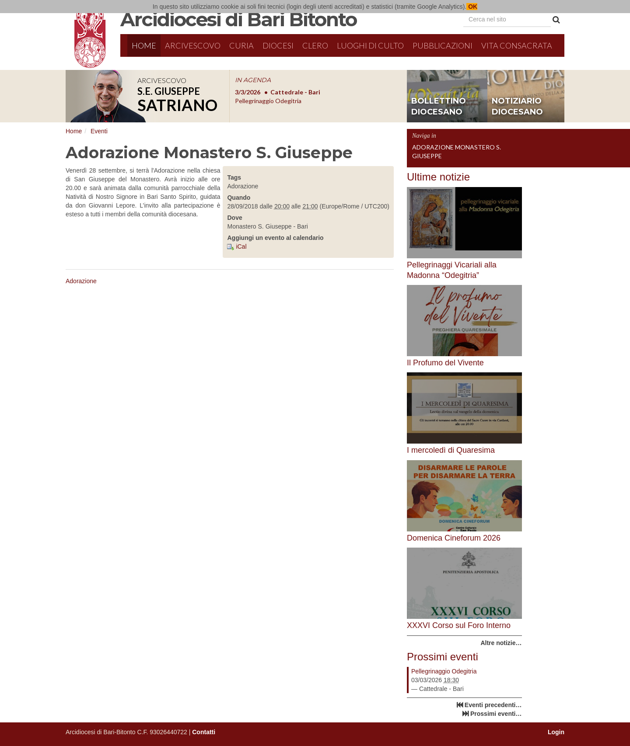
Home (144, 45)
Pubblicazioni (442, 45)
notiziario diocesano (517, 106)
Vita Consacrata (516, 45)
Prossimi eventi (442, 657)
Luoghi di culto (370, 45)
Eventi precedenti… (493, 704)
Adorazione (81, 281)
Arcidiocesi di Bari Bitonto (238, 19)
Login (556, 732)
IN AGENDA (253, 80)
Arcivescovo (192, 45)
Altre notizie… (501, 642)
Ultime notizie (438, 177)
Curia (241, 45)
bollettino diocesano (438, 106)
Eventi (99, 131)
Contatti (203, 732)
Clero (315, 45)
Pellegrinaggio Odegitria (443, 671)
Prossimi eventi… (496, 713)
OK (471, 6)
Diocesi (278, 45)
